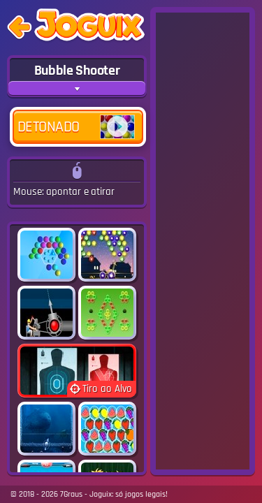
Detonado (76, 127)
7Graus (71, 494)
